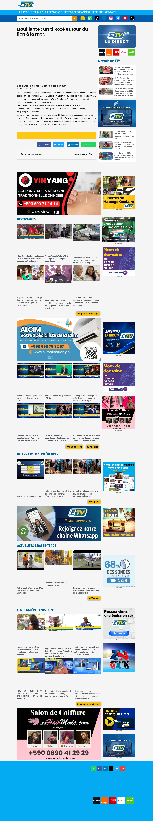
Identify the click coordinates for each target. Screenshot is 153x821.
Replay (35, 12)
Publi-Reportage (51, 12)
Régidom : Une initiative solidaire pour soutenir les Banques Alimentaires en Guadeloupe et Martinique (123, 70)
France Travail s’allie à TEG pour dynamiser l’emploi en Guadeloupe (56, 258)
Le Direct (23, 12)
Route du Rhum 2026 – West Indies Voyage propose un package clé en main (123, 135)
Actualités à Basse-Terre (36, 546)
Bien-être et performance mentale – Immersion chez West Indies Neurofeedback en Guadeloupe (123, 145)
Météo (68, 12)
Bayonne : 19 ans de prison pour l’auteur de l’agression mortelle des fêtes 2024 (28, 438)
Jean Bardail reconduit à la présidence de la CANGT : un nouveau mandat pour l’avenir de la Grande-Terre (123, 92)
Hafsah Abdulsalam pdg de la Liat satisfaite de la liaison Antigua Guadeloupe (85, 494)
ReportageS (26, 219)
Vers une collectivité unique (29, 496)
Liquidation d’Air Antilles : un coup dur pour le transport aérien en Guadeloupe (85, 260)
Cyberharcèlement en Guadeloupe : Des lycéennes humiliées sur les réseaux (57, 438)
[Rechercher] (74, 18)
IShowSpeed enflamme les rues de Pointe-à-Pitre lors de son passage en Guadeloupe (30, 258)
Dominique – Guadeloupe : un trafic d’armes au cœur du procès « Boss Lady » (85, 398)
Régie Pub (97, 12)
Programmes (82, 12)
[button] (44, 144)
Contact (110, 12)
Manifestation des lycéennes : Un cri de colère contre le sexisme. (30, 398)
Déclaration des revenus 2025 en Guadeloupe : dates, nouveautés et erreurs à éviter (58, 693)
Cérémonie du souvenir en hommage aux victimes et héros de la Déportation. (86, 590)
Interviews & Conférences (37, 454)
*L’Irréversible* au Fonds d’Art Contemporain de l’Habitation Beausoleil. (30, 590)
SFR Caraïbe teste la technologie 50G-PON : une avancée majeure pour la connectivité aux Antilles (123, 81)
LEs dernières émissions (35, 610)
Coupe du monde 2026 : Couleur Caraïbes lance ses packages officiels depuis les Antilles (123, 156)
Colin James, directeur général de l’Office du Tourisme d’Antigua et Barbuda (58, 494)
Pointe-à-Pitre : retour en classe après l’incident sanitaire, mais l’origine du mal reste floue (86, 438)
